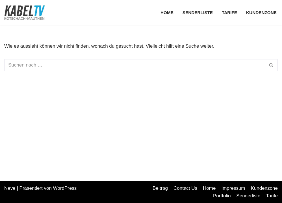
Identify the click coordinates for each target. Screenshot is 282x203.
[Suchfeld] (134, 65)
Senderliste (198, 12)
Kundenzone (261, 12)
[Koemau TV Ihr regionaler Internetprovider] (26, 12)
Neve (10, 188)
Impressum (233, 188)
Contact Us (185, 188)
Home (166, 12)
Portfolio (222, 195)
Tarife (229, 12)
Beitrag (160, 188)
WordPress (65, 188)
